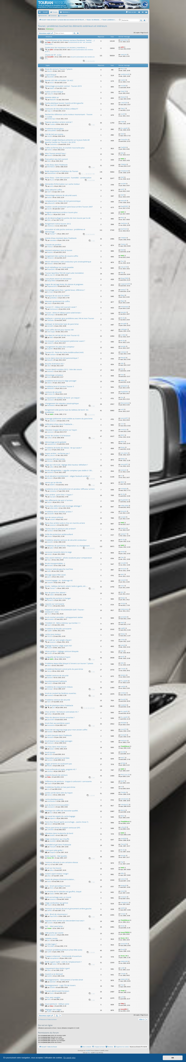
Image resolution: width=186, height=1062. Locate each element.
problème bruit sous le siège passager (61, 381)
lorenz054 (50, 57)
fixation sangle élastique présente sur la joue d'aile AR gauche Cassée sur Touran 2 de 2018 (67, 141)
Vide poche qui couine (54, 933)
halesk (52, 594)
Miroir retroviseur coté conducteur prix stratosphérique (68, 261)
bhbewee (50, 263)
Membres (65, 12)
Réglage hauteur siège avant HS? (58, 645)
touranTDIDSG (125, 932)
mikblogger (124, 329)
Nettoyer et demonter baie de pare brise (62, 324)
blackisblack (50, 405)
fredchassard (53, 309)
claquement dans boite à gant (57, 968)
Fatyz (49, 560)
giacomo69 (50, 719)
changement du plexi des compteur (59, 346)
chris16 (123, 891)
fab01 (122, 158)
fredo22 (49, 683)
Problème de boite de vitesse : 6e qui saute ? (63, 448)
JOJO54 (52, 987)
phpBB (87, 1050)
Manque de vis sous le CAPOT (57, 295)
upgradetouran (51, 444)
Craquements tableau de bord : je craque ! (62, 398)
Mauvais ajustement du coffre (57, 301)
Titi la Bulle (50, 946)
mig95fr (49, 630)
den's (122, 592)
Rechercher (43, 15)
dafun (49, 665)
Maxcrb (49, 71)
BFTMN (123, 763)
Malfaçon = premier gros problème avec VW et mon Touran (69, 318)
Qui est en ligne (45, 1025)
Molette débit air (52, 97)
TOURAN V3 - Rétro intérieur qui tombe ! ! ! (62, 623)
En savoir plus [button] (69, 1058)
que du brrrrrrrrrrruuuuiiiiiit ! (57, 805)
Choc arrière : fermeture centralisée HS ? (62, 712)
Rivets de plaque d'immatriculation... (60, 879)
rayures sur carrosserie (54, 604)
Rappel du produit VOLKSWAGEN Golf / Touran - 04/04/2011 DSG (65, 610)
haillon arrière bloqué (54, 92)
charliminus (50, 226)
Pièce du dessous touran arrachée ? (59, 717)
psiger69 (49, 348)
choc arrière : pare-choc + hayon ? (59, 494)
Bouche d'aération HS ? (54, 364)
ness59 (123, 114)
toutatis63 (50, 695)
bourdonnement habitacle (56, 681)
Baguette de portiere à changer (58, 598)
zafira (51, 467)
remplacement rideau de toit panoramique (63, 201)
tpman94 (49, 542)
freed (48, 377)
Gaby (49, 42)
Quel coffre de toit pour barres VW (59, 329)
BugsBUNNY (124, 206)
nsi (121, 475)
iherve (51, 82)
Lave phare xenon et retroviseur (58, 278)
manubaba (53, 240)
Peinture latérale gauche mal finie (59, 569)
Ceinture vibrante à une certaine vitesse (61, 862)
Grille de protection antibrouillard (59, 534)
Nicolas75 (50, 600)
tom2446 (123, 85)
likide (122, 153)
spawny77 (124, 289)
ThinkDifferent (125, 746)
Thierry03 (52, 846)
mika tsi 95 (124, 267)
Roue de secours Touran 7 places (58, 69)
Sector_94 (50, 858)
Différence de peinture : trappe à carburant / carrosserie (68, 781)
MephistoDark (51, 173)
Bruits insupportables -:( (55, 563)
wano (122, 651)
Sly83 (122, 134)
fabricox (49, 795)
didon (49, 970)
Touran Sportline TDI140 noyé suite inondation (64, 273)
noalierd (123, 80)
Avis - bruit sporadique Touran (57, 886)
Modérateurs (50, 29)
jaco (48, 940)
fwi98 (48, 571)
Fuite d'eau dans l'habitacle (56, 165)
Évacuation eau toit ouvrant (56, 159)
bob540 (49, 976)
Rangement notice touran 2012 (58, 223)
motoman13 (50, 807)
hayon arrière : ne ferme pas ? (57, 453)
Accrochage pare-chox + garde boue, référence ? (65, 290)
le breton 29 (50, 394)
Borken (123, 447)
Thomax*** (53, 234)
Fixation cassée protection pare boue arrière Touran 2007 (69, 206)
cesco (122, 585)
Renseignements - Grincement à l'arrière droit (64, 979)
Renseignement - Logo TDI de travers (60, 985)
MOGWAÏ (123, 722)
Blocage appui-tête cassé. (55, 575)
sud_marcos (50, 455)
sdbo (48, 365)
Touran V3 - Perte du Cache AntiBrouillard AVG (64, 352)
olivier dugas (51, 331)
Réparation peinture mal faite (57, 758)
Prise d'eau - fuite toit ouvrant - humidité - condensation (68, 177)
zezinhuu (50, 771)
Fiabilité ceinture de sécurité (56, 675)
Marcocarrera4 (125, 403)
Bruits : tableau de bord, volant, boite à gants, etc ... (66, 586)
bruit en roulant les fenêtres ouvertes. (60, 693)
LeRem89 (50, 829)
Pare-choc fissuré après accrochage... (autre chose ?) (66, 822)
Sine (122, 272)
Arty (89, 1052)
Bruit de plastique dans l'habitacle (59, 705)
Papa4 (49, 783)
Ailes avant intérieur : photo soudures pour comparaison (68, 558)
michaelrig (53, 491)
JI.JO (48, 426)
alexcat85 (50, 326)
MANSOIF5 (50, 388)
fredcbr (49, 197)
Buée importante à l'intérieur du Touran (61, 171)
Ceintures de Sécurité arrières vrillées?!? (61, 109)
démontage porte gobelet (55, 442)
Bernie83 (50, 565)
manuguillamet (54, 958)
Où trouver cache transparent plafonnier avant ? (65, 341)
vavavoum (50, 399)
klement (49, 155)
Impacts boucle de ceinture (56, 775)
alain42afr (53, 981)
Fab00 (122, 121)
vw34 (122, 409)
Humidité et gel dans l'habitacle (58, 844)
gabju (51, 547)
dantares (49, 677)
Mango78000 (51, 280)
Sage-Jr (49, 111)
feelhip (49, 714)
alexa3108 (50, 513)
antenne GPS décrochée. (55, 459)
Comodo (123, 668)
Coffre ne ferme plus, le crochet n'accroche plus (64, 148)
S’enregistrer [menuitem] (147, 12)
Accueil (45, 12)
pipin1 (49, 577)
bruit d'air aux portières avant (57, 723)
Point (122, 985)
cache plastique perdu (54, 799)
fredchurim (50, 743)
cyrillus (49, 437)
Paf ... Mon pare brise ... (55, 926)
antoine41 (50, 371)
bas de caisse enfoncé (54, 517)
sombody (123, 693)
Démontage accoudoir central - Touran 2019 (63, 86)
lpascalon (123, 312)
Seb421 (49, 149)
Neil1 (48, 701)
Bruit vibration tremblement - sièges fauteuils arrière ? (67, 476)
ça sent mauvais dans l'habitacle (58, 735)
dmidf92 (52, 835)
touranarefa (50, 725)
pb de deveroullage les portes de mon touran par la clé (67, 218)
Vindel (49, 928)
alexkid (49, 554)
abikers (49, 382)
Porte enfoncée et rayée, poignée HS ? (61, 769)
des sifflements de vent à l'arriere (59, 500)
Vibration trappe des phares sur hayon (61, 430)
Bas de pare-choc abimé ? (55, 592)
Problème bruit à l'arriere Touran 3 (59, 386)
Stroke (123, 926)
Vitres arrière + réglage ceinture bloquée (61, 651)
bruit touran (50, 752)
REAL (49, 220)
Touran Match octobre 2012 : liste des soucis (63, 369)
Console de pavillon (53, 244)
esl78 (122, 997)
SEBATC (52, 484)
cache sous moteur (53, 634)
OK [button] (172, 1058)
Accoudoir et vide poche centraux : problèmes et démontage (65, 230)
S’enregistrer (63, 15)
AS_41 (52, 179)
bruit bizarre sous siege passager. (59, 741)
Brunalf (123, 949)
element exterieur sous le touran (58, 250)
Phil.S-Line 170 (125, 774)
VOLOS (49, 636)
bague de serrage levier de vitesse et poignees (64, 284)
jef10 (51, 49)
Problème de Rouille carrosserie (58, 628)
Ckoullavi (123, 792)
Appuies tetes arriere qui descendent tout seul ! (64, 920)
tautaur (52, 748)
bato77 (123, 757)
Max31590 (50, 77)
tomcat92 (123, 563)
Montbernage (51, 118)
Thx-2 (122, 261)
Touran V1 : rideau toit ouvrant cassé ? (61, 307)
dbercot (123, 810)
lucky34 (49, 647)
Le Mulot (123, 335)
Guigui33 (52, 852)
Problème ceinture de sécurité (57, 700)
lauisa (49, 881)
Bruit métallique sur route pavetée (59, 267)
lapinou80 (123, 200)
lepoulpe (123, 346)
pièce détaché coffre (53, 189)
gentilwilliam (53, 297)
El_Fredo (50, 292)
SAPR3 (49, 910)
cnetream (52, 354)
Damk (51, 993)
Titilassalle (50, 320)
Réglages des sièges (53, 1009)
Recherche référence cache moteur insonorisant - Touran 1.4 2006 (68, 115)
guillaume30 (50, 203)
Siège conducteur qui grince (56, 903)
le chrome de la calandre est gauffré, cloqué (63, 891)
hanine (49, 502)
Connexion (53, 15)
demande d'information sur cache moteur (62, 184)
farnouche (124, 511)
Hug (48, 864)
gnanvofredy (124, 40)
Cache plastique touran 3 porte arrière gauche (64, 103)
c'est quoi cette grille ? (54, 850)
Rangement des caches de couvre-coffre (61, 256)
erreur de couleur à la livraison (57, 435)
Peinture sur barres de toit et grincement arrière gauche (68, 908)
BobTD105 (124, 229)
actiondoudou (51, 801)
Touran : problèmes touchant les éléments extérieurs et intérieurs (72, 26)
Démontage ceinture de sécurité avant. (61, 195)
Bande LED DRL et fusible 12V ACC (59, 80)
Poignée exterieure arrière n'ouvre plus (61, 212)
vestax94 (50, 582)
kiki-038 (49, 754)
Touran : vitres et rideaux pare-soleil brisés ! (63, 312)
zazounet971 (124, 418)
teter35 (49, 208)
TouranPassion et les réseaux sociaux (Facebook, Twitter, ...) (69, 40)
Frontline (52, 124)
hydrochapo (50, 314)
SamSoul (50, 530)
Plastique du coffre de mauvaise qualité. (61, 810)
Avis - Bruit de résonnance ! (56, 914)
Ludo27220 (53, 105)
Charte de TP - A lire (53, 55)
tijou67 (123, 656)
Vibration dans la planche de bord (59, 833)
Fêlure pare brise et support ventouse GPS (62, 827)
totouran (49, 478)
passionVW (124, 943)
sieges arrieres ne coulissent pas (58, 763)
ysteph (49, 303)
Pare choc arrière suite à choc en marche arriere (65, 523)
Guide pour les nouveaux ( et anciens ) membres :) (66, 47)
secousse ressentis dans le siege (58, 552)
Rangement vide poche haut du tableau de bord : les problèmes (66, 411)
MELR (122, 435)
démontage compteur (54, 375)
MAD (51, 337)
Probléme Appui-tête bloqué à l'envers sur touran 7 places (69, 663)
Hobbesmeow (125, 609)
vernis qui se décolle (53, 482)
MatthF (52, 88)
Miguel (123, 295)
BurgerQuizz (51, 269)
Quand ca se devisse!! (54, 974)
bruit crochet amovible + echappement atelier (64, 617)
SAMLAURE (124, 961)
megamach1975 (52, 286)
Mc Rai (123, 318)
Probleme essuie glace (54, 128)
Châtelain (123, 164)
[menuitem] (130, 12)
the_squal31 (124, 128)
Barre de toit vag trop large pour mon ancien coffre (66, 729)
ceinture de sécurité (53, 392)
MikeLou (49, 214)
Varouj (49, 671)
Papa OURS (53, 916)
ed (48, 789)
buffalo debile (54, 508)
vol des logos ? (51, 944)
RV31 (51, 888)
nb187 (49, 191)
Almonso (49, 461)
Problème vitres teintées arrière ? (59, 511)
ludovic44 (123, 879)
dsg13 (49, 625)
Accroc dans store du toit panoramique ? (62, 358)
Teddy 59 (50, 94)
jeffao (51, 870)
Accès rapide (40, 12)
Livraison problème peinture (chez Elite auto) (63, 950)
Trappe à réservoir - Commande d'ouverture (63, 956)
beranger (50, 689)
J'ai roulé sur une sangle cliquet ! (58, 640)
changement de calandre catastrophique (62, 403)
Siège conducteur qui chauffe (57, 839)
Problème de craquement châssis (59, 687)
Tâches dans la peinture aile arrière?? (60, 528)
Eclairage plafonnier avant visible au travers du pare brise (69, 418)
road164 (123, 686)
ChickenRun (53, 144)
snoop (49, 449)
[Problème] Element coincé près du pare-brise (64, 669)
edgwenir (52, 818)
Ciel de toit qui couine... (54, 134)
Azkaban (49, 731)
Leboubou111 (125, 804)
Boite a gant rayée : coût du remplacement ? (63, 962)
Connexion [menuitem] (143, 12)
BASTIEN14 (50, 166)
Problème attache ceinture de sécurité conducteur (66, 540)
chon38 (49, 136)
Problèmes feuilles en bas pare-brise (60, 787)
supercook (124, 54)
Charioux (50, 246)
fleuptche (50, 252)
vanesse (49, 760)
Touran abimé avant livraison (57, 991)
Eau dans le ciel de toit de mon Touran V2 (62, 335)
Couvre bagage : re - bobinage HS (59, 580)
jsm (53, 707)
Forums (55, 12)
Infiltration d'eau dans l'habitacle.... (59, 424)
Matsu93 (49, 360)
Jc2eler (123, 639)
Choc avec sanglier (52, 997)
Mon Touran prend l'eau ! (55, 153)
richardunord (124, 171)
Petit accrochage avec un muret (58, 897)
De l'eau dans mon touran (56, 746)
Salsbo (52, 893)
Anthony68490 (51, 130)
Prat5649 (123, 147)
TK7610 (49, 606)
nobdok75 (50, 343)
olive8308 (52, 841)
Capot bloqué (50, 74)
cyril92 (123, 968)
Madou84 (52, 99)
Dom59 (49, 653)
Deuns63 (123, 699)
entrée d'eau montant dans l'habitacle (61, 238)
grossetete (50, 619)
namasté (52, 519)
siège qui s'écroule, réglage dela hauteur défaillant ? (66, 465)
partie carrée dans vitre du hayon (59, 793)
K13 (51, 812)
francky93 (50, 737)
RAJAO (49, 765)
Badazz (123, 458)
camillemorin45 (125, 74)
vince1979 (124, 729)
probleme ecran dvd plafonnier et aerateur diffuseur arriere (70, 489)
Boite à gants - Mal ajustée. (56, 856)
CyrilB (49, 951)
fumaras (123, 914)
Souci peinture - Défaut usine (57, 1004)
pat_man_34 (51, 275)
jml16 (51, 186)
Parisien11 (50, 258)
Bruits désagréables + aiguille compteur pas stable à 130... (69, 470)
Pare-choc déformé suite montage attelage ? (63, 506)
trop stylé (52, 496)
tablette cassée (51, 938)
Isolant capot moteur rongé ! (57, 873)
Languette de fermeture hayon (57, 657)
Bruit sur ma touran (53, 868)
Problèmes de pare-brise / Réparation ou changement (67, 545)
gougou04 (124, 885)
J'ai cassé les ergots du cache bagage (60, 816)
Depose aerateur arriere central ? (58, 122)
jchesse (49, 536)
